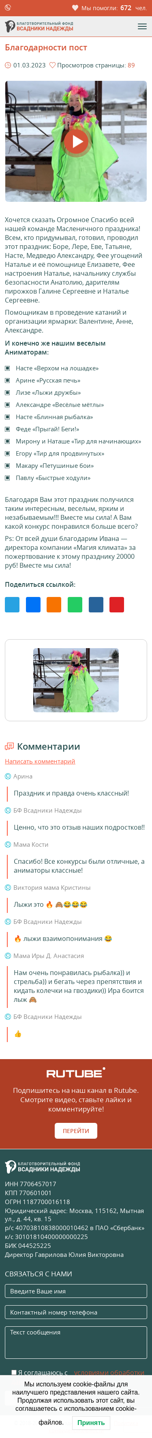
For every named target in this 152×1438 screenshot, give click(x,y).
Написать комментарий (40, 761)
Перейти (76, 1131)
